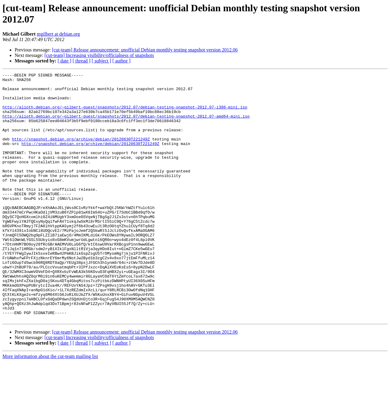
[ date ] (64, 60)
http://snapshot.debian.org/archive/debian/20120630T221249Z (81, 152)
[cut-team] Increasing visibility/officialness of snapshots (99, 55)
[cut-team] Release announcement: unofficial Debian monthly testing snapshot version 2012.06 (145, 49)
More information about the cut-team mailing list (50, 405)
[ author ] (121, 60)
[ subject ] (101, 60)
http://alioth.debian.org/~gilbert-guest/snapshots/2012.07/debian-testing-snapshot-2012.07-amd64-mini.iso (126, 125)
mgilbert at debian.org (58, 34)
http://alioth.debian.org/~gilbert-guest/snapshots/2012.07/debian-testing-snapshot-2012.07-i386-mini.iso (124, 114)
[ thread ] (81, 60)
